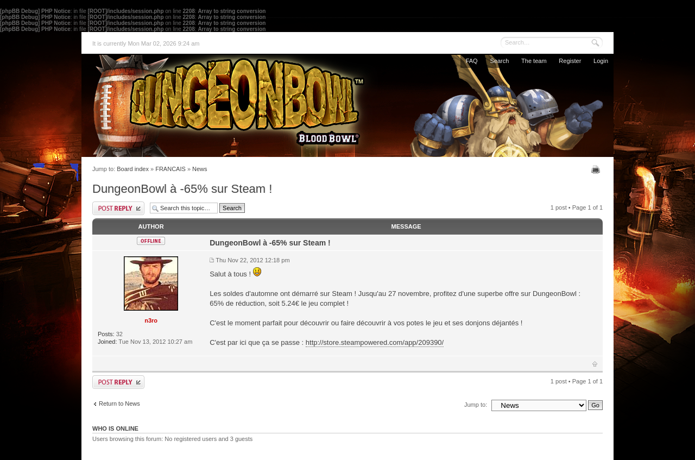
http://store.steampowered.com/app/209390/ (375, 342)
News (199, 169)
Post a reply (118, 208)
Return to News (119, 403)
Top (594, 364)
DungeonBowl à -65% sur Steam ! (182, 189)
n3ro (150, 320)
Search (499, 61)
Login (600, 61)
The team (533, 61)
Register (570, 61)
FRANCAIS (170, 169)
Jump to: (475, 404)
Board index (133, 169)
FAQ (472, 61)
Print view (597, 169)
